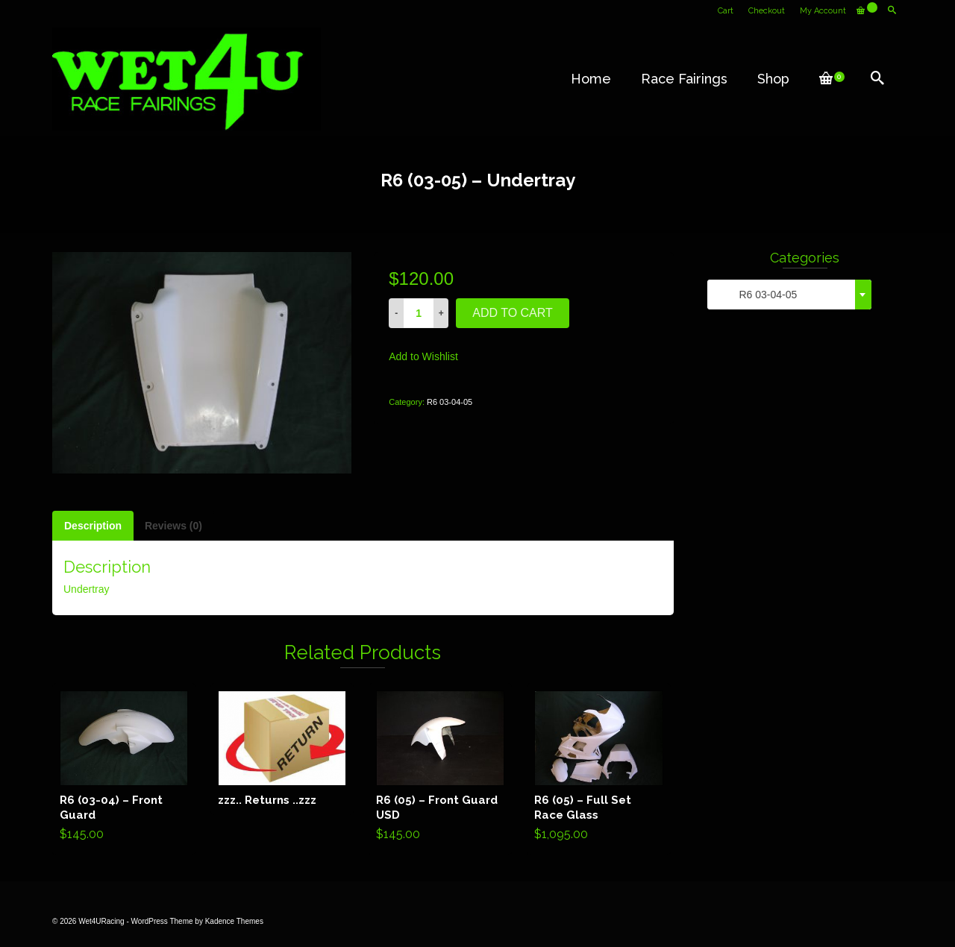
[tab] (93, 526)
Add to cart (512, 312)
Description (93, 526)
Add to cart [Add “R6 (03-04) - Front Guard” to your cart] (124, 768)
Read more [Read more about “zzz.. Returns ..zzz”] (282, 748)
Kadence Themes (234, 921)
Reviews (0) (173, 526)
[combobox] (789, 294)
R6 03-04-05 (449, 401)
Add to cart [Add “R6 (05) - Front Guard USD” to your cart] (440, 768)
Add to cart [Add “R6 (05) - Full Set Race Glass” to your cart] (598, 768)
